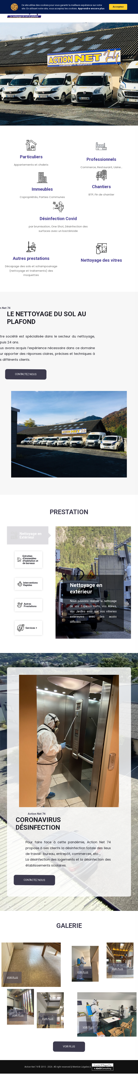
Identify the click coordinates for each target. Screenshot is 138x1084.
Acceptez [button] (118, 6)
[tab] (27, 535)
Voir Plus (18, 992)
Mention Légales (81, 1067)
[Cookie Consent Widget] (69, 7)
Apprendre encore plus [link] (91, 8)
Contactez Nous (26, 374)
